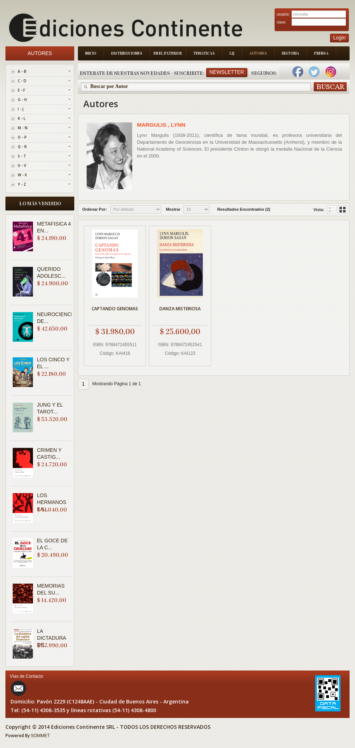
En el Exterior (168, 53)
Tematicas (204, 53)
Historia (290, 53)
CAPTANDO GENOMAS (115, 309)
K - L (21, 118)
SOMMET (40, 735)
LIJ (232, 53)
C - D (22, 80)
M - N (23, 127)
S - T (22, 156)
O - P (22, 137)
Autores (258, 53)
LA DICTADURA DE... (51, 638)
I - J (21, 109)
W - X (22, 174)
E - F (21, 90)
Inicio (90, 53)
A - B (22, 71)
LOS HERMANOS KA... (51, 502)
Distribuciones (126, 53)
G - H (22, 99)
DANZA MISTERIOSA (180, 309)
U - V (22, 165)
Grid (331, 209)
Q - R (22, 146)
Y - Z (22, 184)
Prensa (321, 53)
